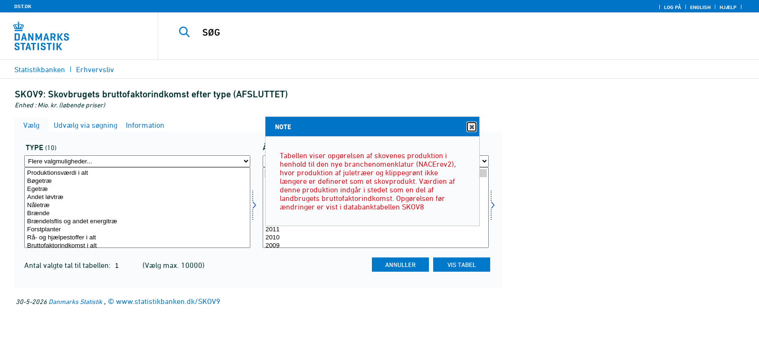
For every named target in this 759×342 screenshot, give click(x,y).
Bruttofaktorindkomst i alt (137, 246)
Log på (672, 7)
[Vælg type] (137, 207)
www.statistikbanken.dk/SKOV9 (168, 301)
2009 (376, 246)
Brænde (137, 213)
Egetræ (137, 189)
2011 (376, 230)
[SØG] (435, 32)
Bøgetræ (137, 181)
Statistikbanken (39, 69)
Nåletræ (137, 205)
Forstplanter (137, 230)
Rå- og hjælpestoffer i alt (137, 238)
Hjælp (728, 7)
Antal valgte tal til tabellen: (68, 265)
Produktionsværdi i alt (137, 173)
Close (471, 127)
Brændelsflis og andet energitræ (137, 222)
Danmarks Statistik (75, 301)
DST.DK (22, 6)
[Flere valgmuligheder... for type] (137, 161)
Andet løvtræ (137, 197)
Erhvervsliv (95, 69)
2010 (376, 238)
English (700, 7)
